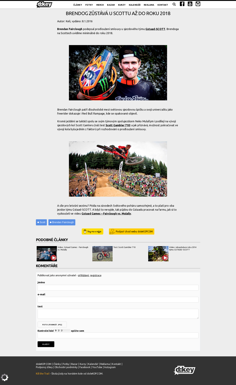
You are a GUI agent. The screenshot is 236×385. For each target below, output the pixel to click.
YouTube (97, 367)
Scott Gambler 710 (118, 125)
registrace (95, 275)
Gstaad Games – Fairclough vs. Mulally (106, 213)
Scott (42, 222)
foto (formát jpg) (52, 325)
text (40, 306)
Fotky (89, 5)
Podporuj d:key (44, 367)
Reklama (149, 5)
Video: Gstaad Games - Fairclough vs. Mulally (62, 253)
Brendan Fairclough (63, 222)
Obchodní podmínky (66, 367)
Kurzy (122, 5)
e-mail (41, 294)
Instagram (110, 367)
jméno (41, 282)
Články (77, 5)
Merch (100, 5)
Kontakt (162, 5)
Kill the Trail (42, 373)
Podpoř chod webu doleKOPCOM (134, 231)
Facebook (84, 367)
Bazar (111, 5)
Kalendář (134, 5)
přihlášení (83, 275)
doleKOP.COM (43, 364)
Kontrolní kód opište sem (118, 333)
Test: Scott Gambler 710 (113, 253)
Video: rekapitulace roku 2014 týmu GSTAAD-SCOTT (172, 253)
